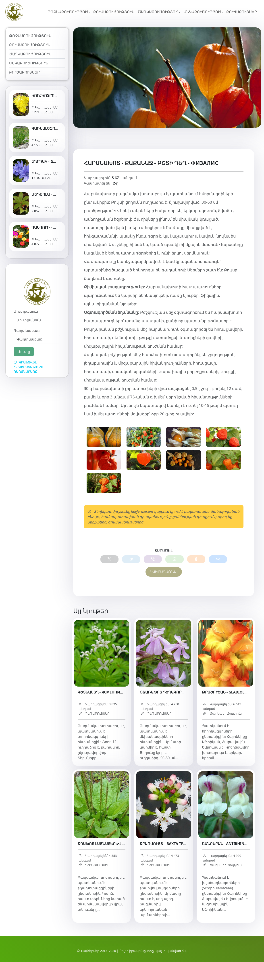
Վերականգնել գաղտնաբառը (28, 369)
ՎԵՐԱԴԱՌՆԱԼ (164, 572)
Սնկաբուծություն (203, 11)
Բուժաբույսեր (241, 11)
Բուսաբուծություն (113, 11)
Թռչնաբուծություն (69, 11)
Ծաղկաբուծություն (159, 11)
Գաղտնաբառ (26, 330)
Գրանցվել (25, 362)
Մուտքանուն (26, 311)
